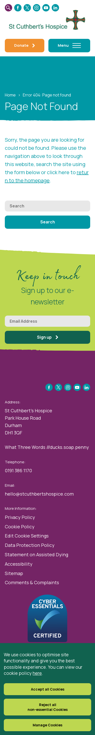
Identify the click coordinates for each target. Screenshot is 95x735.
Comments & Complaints (32, 582)
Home (10, 95)
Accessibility (18, 564)
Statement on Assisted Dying (36, 554)
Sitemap (14, 573)
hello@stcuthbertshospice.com (39, 494)
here (37, 674)
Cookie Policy (19, 527)
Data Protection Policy (29, 545)
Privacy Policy (20, 517)
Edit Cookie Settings (27, 536)
